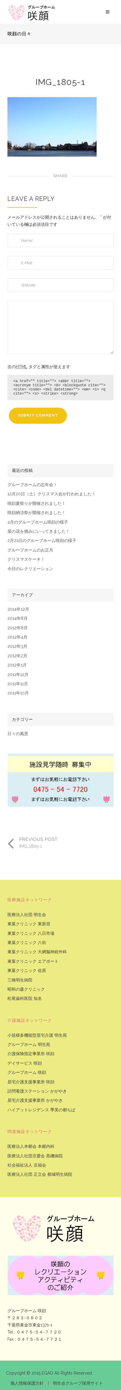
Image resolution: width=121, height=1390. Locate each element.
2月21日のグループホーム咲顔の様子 (41, 540)
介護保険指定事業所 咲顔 (30, 1054)
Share (61, 176)
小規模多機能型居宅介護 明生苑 (37, 1035)
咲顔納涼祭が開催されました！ (36, 512)
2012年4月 (17, 637)
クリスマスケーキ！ (26, 559)
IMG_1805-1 (60, 82)
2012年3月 (17, 646)
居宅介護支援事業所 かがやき (35, 1100)
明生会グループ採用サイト (78, 1383)
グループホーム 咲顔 (26, 1072)
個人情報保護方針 (27, 1383)
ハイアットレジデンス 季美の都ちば (41, 1110)
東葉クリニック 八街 (26, 942)
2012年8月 (17, 628)
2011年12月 (18, 674)
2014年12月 (18, 609)
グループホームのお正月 (30, 550)
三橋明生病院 (19, 980)
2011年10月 (18, 693)
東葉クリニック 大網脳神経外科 (37, 952)
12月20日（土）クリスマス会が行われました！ (51, 494)
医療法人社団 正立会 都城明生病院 (39, 1174)
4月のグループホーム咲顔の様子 (37, 522)
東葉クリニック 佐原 (26, 970)
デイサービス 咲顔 (24, 1063)
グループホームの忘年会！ (32, 485)
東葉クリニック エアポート (33, 961)
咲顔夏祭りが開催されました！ (36, 503)
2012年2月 (17, 656)
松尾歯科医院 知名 (24, 998)
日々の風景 (17, 734)
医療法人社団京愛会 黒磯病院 (35, 1156)
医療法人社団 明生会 (26, 915)
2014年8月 (17, 618)
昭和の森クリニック (26, 989)
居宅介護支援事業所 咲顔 (30, 1082)
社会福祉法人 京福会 (26, 1165)
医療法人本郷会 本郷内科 (30, 1146)
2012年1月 (17, 665)
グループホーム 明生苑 (28, 1044)
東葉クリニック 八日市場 (30, 933)
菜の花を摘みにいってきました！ (38, 531)
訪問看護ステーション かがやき (37, 1091)
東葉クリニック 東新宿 (28, 924)
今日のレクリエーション (30, 569)
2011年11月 (17, 684)
